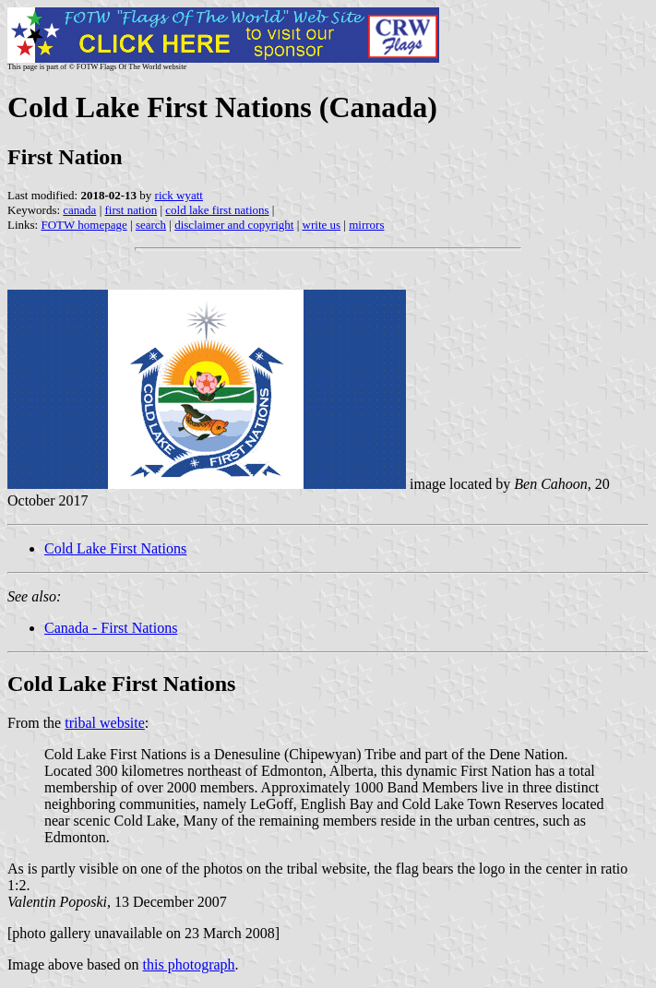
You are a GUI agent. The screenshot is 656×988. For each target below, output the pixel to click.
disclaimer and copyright (233, 225)
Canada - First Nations (110, 628)
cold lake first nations (216, 210)
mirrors (366, 225)
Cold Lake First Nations (115, 548)
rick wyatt (179, 195)
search (151, 225)
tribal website (105, 723)
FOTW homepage (83, 225)
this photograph (189, 964)
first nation (131, 210)
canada (79, 210)
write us (322, 225)
